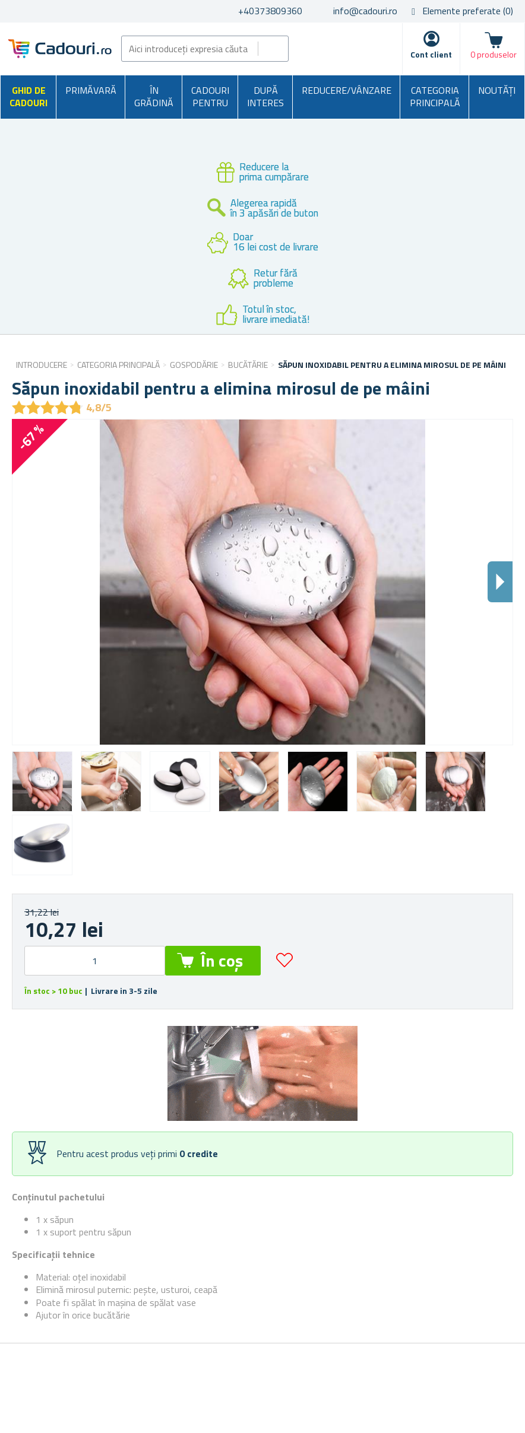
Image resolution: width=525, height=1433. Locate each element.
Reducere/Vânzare (346, 90)
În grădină (153, 96)
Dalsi (500, 581)
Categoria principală (435, 96)
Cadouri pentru (210, 96)
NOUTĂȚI (496, 90)
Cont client (431, 54)
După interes (265, 96)
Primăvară (90, 90)
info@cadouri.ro (365, 11)
